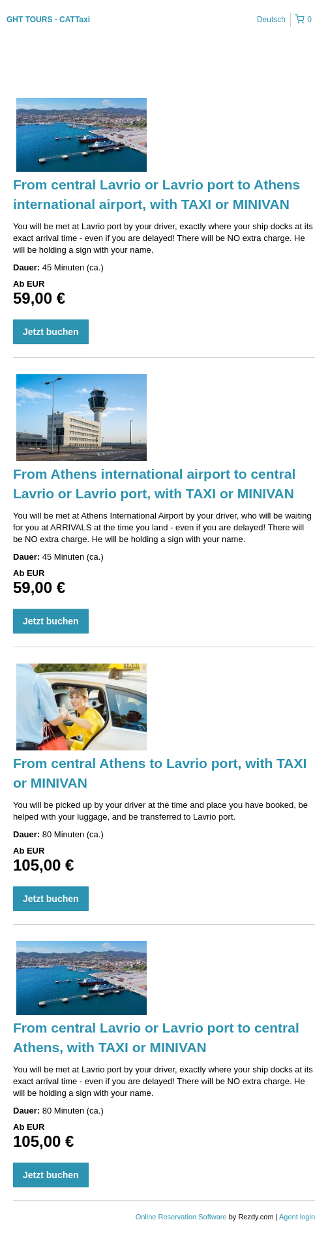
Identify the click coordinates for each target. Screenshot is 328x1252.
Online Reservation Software (181, 1217)
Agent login (297, 1217)
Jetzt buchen (51, 332)
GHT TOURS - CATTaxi (48, 19)
